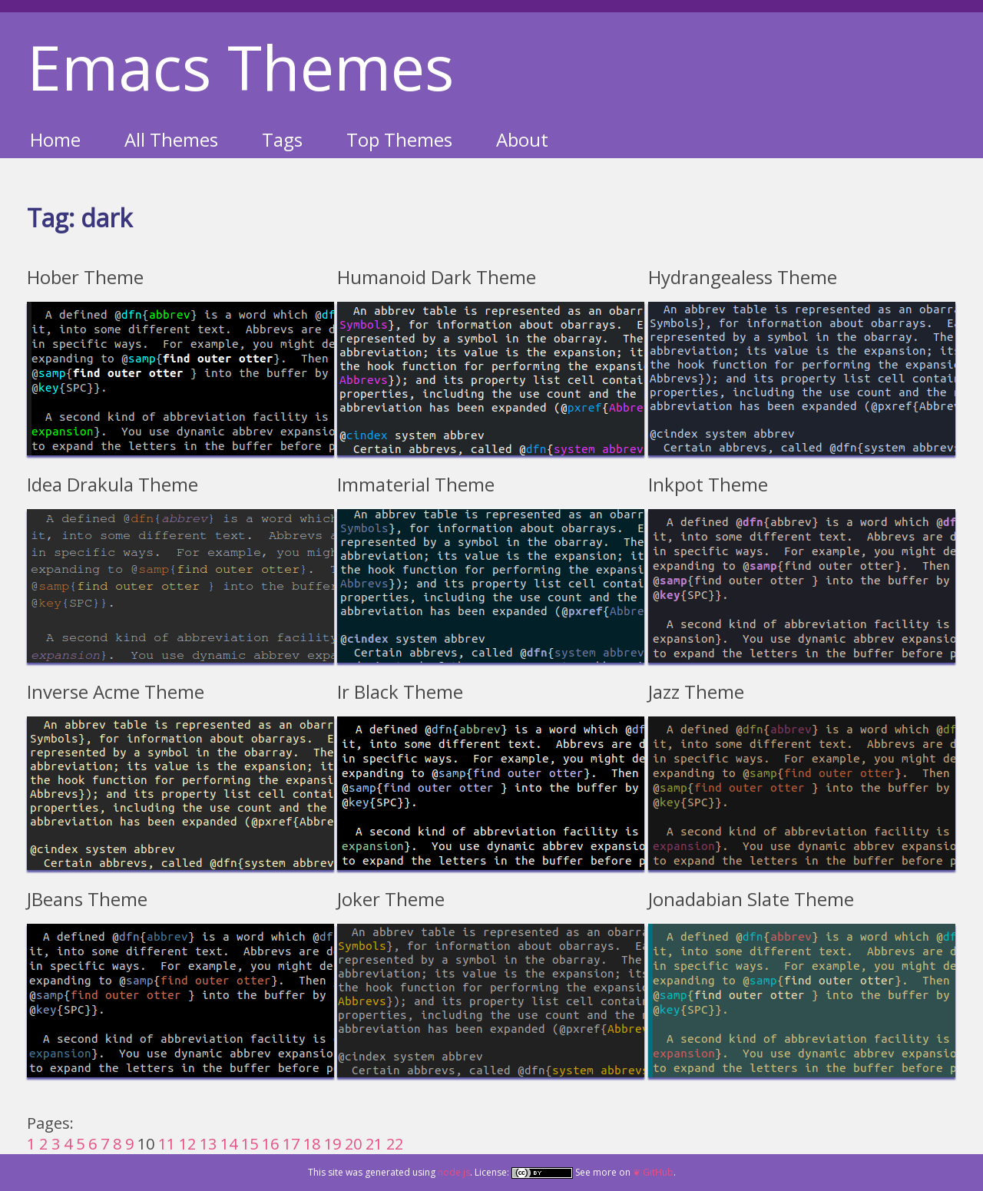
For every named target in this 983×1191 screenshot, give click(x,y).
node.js (454, 1172)
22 (394, 1143)
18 (311, 1143)
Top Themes (399, 139)
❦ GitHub (653, 1172)
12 (187, 1143)
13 (208, 1143)
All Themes (171, 139)
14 (228, 1143)
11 (166, 1143)
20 (353, 1143)
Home (55, 139)
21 (374, 1143)
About (522, 139)
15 (249, 1143)
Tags (282, 139)
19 (332, 1143)
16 (270, 1143)
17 (291, 1143)
